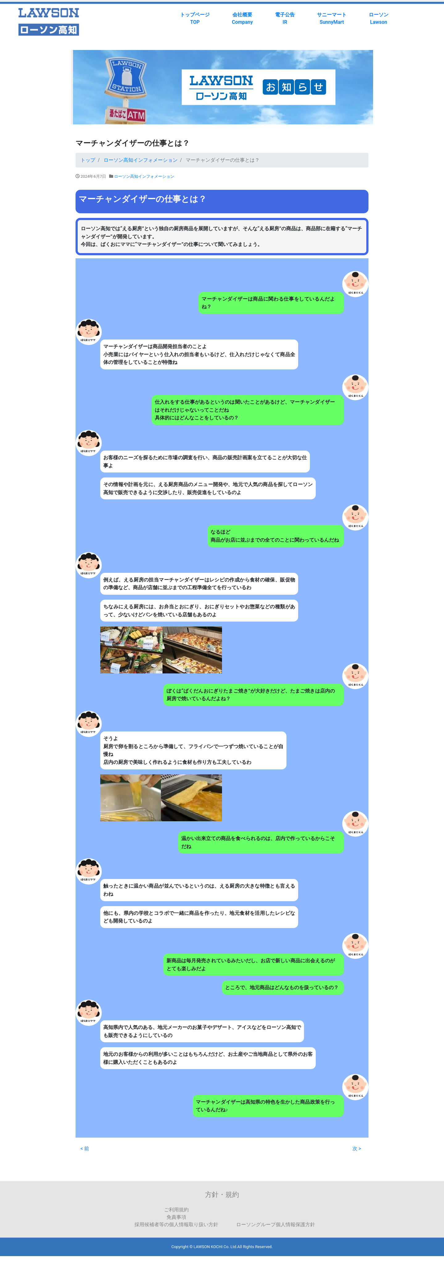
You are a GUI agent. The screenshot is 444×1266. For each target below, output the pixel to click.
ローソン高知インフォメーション (144, 176)
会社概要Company (242, 18)
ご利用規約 (176, 1210)
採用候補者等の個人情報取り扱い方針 (176, 1224)
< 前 (84, 1148)
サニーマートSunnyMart (332, 18)
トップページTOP (195, 18)
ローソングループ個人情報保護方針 (275, 1224)
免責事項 (176, 1217)
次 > (356, 1148)
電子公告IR (285, 18)
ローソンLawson (378, 18)
